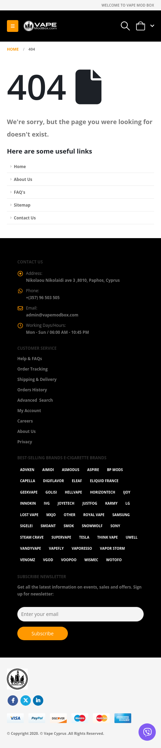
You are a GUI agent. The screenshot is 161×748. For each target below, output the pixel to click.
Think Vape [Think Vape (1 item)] (107, 537)
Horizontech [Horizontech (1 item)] (102, 492)
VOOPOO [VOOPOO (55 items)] (69, 559)
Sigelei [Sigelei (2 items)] (26, 525)
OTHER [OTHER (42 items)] (69, 514)
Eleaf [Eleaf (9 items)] (77, 480)
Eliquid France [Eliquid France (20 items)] (104, 480)
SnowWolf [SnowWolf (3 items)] (92, 525)
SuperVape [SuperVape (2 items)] (61, 537)
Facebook (13, 700)
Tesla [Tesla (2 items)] (84, 537)
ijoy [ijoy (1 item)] (127, 492)
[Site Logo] (40, 26)
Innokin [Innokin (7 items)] (28, 503)
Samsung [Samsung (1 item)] (121, 514)
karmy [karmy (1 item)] (111, 503)
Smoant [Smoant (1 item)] (48, 525)
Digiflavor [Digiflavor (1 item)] (53, 480)
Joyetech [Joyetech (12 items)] (65, 503)
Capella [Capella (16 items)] (27, 480)
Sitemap (22, 205)
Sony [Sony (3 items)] (115, 525)
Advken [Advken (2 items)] (27, 469)
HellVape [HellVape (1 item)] (73, 492)
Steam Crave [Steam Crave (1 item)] (32, 537)
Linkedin (38, 700)
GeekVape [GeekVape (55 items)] (28, 492)
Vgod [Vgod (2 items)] (48, 559)
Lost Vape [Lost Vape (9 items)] (29, 514)
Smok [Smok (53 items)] (69, 525)
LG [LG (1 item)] (127, 503)
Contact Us (25, 217)
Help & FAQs (29, 358)
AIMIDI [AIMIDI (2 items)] (48, 469)
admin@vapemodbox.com (52, 315)
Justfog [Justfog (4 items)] (89, 503)
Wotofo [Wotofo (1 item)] (114, 559)
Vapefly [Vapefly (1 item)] (56, 548)
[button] (12, 26)
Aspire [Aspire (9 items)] (93, 469)
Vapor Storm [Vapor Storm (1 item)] (112, 548)
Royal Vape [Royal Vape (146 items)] (93, 514)
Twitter (25, 700)
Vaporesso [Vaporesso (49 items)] (82, 548)
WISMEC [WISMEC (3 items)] (91, 559)
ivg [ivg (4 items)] (47, 503)
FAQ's (19, 192)
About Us (23, 179)
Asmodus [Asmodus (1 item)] (70, 469)
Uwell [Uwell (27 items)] (131, 537)
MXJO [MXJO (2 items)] (51, 514)
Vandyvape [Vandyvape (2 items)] (30, 548)
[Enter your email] (80, 614)
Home (20, 166)
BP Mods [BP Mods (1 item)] (115, 469)
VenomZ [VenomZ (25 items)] (27, 559)
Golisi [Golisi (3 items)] (51, 492)
